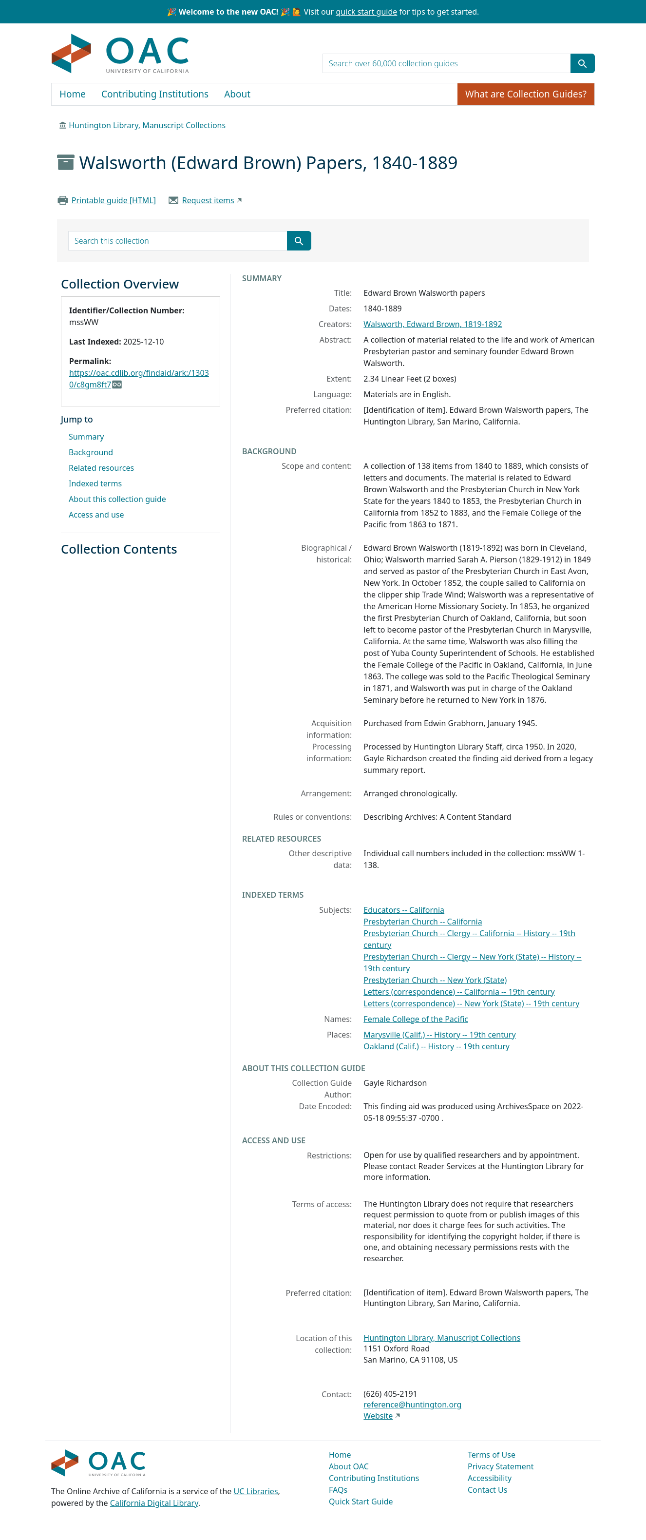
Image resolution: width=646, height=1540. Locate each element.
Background (91, 452)
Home (72, 94)
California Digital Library (154, 1503)
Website (378, 1415)
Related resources (101, 467)
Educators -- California (403, 910)
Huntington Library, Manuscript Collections (147, 125)
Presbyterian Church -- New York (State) (435, 980)
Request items (208, 200)
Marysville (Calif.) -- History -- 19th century (439, 1034)
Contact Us (487, 1489)
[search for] (447, 63)
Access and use (96, 514)
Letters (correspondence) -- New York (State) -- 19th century (471, 1003)
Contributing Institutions (155, 94)
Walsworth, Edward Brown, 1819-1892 (432, 324)
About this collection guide (117, 499)
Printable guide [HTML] (114, 200)
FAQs (338, 1489)
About (237, 94)
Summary (86, 436)
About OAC (349, 1466)
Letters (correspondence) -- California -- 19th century (458, 991)
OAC (120, 54)
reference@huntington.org (412, 1404)
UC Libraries (256, 1491)
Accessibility (490, 1478)
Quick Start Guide (361, 1501)
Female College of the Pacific (415, 1019)
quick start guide (366, 11)
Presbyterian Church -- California (422, 921)
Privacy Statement (501, 1466)
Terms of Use (491, 1454)
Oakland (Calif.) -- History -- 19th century (436, 1046)
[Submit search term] (582, 63)
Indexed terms (95, 483)
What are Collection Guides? (526, 94)
